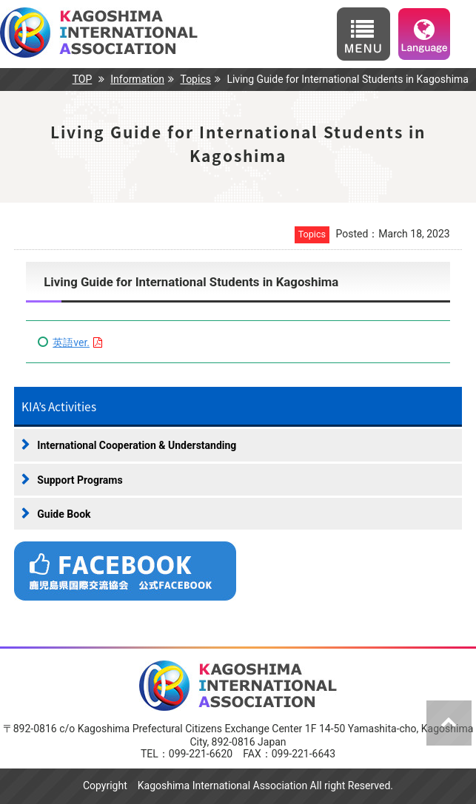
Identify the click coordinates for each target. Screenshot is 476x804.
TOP (83, 79)
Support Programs (79, 480)
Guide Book (63, 514)
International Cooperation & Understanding (136, 445)
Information (137, 79)
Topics (195, 79)
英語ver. (71, 342)
